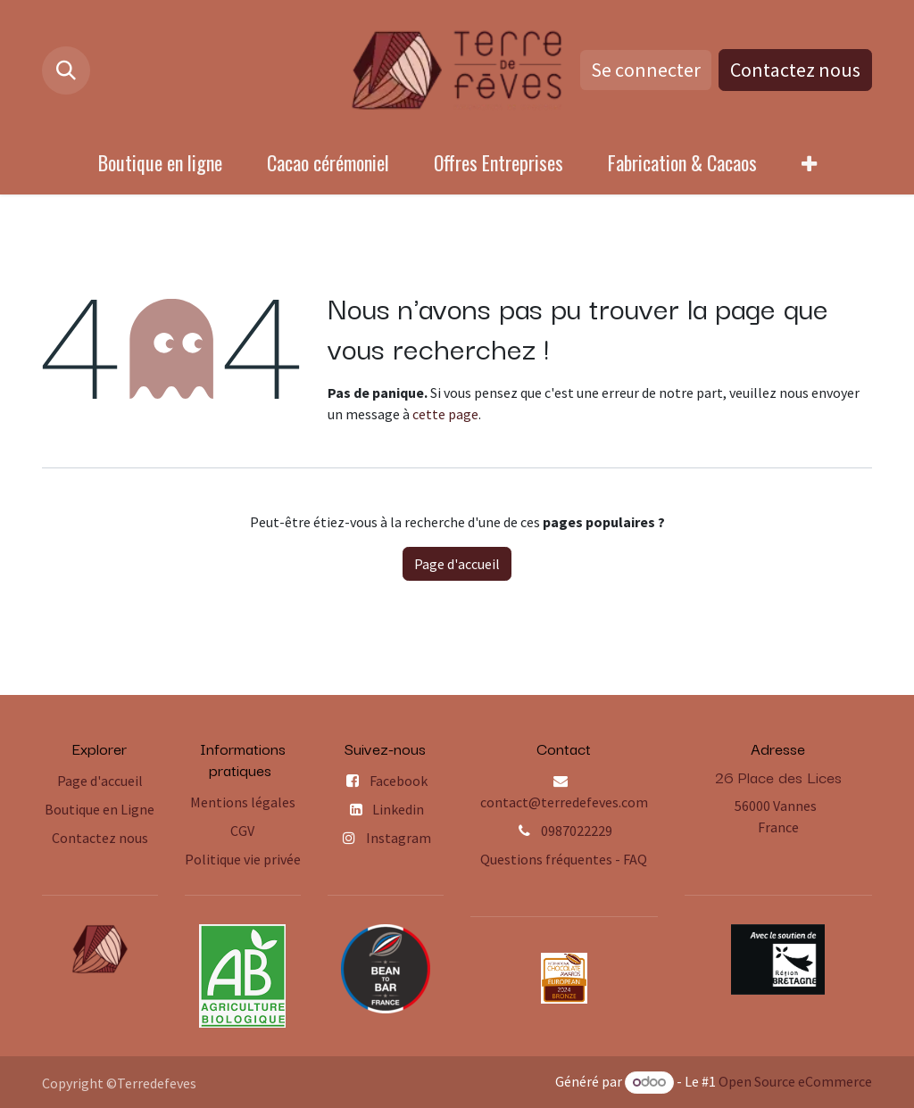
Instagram (398, 838)
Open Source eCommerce (795, 1081)
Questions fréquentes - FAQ (563, 859)
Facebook (399, 781)
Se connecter (646, 69)
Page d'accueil (457, 564)
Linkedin (398, 809)
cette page (445, 414)
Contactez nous (795, 69)
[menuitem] (160, 163)
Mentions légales (242, 802)
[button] (66, 70)
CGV (242, 830)
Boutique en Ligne (99, 809)
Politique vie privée (243, 859)
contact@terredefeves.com (564, 802)
